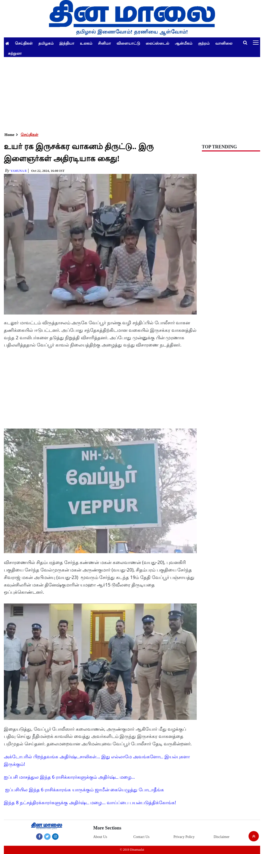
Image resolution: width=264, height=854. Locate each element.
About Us (100, 837)
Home (9, 135)
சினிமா (104, 43)
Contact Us (141, 837)
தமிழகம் (46, 43)
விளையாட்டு (128, 43)
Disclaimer (221, 837)
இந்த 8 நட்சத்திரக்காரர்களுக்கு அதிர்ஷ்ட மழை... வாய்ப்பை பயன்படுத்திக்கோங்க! (90, 802)
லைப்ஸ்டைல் (157, 43)
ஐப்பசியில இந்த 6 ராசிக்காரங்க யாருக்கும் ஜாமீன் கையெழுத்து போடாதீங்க (84, 789)
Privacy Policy (184, 837)
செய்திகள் (24, 43)
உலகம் (86, 43)
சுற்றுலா (15, 53)
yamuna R (18, 171)
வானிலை (223, 43)
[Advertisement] (132, 93)
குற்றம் (204, 43)
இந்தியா (66, 43)
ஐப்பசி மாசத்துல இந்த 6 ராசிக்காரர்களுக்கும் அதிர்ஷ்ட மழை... (69, 777)
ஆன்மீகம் (183, 43)
